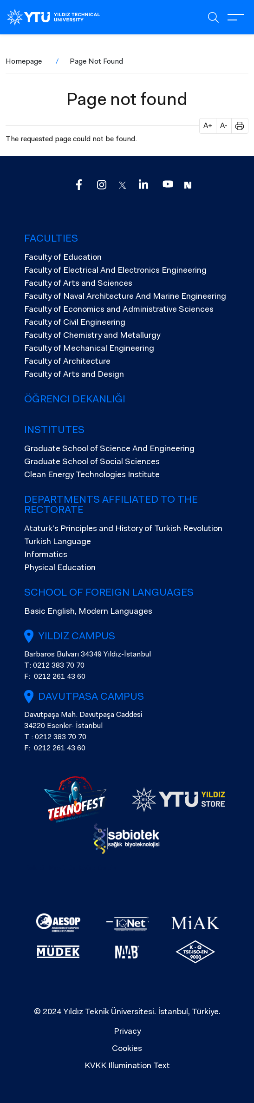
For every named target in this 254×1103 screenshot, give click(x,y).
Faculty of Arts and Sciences (78, 284)
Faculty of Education (63, 258)
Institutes (54, 431)
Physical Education (60, 568)
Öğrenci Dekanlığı (74, 400)
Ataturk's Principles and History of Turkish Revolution (123, 529)
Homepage (24, 62)
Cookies (127, 1049)
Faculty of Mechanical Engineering (89, 349)
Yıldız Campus (76, 637)
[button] (236, 125)
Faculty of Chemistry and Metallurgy (92, 336)
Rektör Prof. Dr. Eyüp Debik (70, 868)
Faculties (51, 239)
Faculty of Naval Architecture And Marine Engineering (125, 297)
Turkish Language (57, 542)
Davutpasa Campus (91, 697)
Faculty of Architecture (67, 362)
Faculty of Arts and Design (74, 375)
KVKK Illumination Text (127, 1066)
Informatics (45, 555)
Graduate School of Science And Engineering (109, 449)
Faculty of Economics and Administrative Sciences (119, 310)
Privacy (127, 1032)
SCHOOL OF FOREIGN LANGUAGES (109, 593)
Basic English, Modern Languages (88, 612)
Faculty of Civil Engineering (74, 323)
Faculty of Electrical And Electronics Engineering (115, 271)
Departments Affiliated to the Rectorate (111, 505)
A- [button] (224, 126)
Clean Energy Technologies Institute (92, 475)
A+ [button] (207, 126)
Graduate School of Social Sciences (92, 462)
